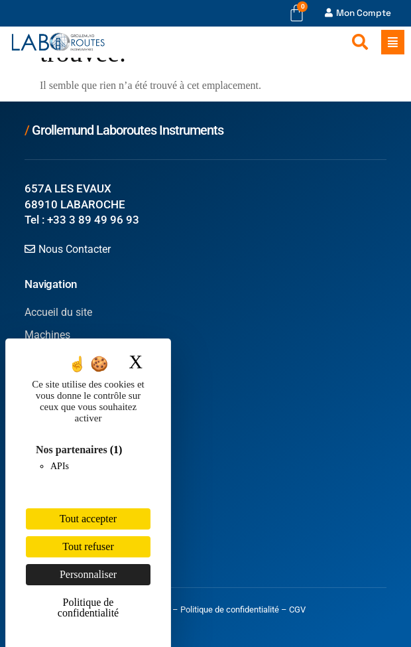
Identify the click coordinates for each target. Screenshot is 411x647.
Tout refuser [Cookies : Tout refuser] (88, 546)
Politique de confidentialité (229, 609)
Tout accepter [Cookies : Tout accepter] (88, 518)
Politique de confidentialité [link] (88, 607)
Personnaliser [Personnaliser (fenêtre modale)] (88, 574)
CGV (297, 609)
